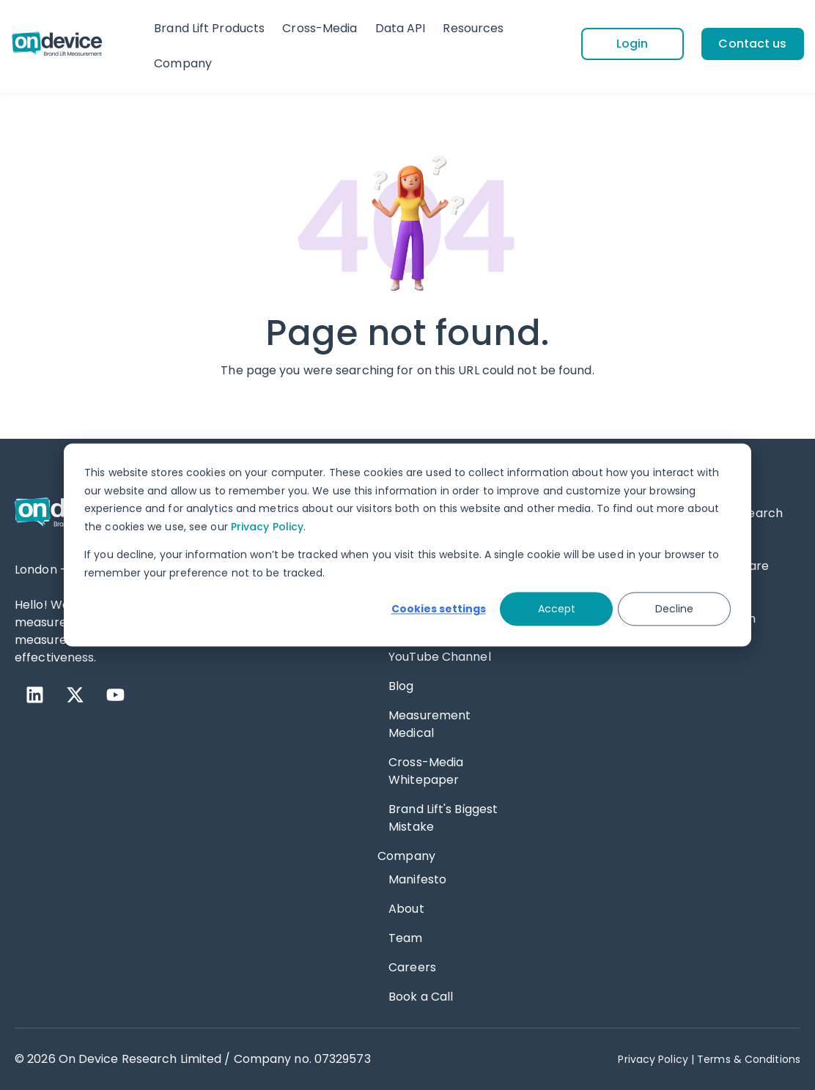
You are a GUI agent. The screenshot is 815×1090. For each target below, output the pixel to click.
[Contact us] (752, 44)
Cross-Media (319, 28)
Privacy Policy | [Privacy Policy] (656, 1059)
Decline (674, 608)
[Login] (632, 44)
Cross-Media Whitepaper (425, 771)
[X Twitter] (75, 694)
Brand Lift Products (209, 28)
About (406, 908)
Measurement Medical (429, 724)
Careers (412, 967)
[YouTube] (115, 694)
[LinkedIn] (34, 694)
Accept (556, 608)
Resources (473, 28)
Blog (400, 686)
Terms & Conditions (748, 1059)
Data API (400, 28)
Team (405, 938)
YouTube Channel (439, 656)
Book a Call (420, 996)
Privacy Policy (267, 526)
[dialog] (407, 544)
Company (183, 63)
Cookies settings (438, 608)
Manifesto (417, 879)
